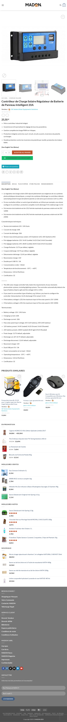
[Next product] (3, 115)
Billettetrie (5, 625)
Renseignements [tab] (47, 184)
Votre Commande (8, 600)
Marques (37, 713)
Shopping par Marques (10, 597)
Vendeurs (16, 715)
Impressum (5, 659)
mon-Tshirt (34, 716)
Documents (8, 715)
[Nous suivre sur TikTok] (10, 668)
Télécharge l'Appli (8, 607)
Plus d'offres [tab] (23, 184)
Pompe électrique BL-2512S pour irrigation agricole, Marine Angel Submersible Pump (11, 402)
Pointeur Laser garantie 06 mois (33, 400)
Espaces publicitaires (9, 628)
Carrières (5, 649)
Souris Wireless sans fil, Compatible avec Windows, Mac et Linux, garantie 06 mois (55, 396)
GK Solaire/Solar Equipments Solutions (24, 109)
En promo (60, 713)
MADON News (7, 653)
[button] (3, 5)
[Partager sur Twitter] (10, 172)
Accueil (4, 98)
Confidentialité (7, 663)
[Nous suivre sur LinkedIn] (18, 668)
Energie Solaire (15, 98)
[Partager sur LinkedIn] (21, 172)
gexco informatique (29, 405)
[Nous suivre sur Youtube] (21, 668)
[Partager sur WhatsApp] (3, 172)
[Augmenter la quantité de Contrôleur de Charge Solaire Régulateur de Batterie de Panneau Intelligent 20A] (9, 152)
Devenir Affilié (7, 621)
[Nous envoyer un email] (14, 668)
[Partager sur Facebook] (7, 172)
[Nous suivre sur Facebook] (3, 668)
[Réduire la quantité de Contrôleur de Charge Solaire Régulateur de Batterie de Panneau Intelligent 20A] (3, 152)
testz (54, 713)
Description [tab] (6, 184)
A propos (5, 646)
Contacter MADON (8, 603)
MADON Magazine (8, 656)
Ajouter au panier (22, 152)
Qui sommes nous (9, 713)
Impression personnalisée (54, 715)
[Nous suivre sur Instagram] (7, 668)
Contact (19, 713)
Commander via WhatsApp (18, 158)
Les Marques (46, 713)
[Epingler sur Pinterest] (18, 172)
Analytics (24, 715)
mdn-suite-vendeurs (36, 715)
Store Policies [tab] (34, 184)
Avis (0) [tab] (14, 184)
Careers (30, 713)
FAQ (25, 713)
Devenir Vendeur (8, 618)
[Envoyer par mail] (14, 172)
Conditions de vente (9, 631)
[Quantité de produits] (6, 152)
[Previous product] (7, 115)
